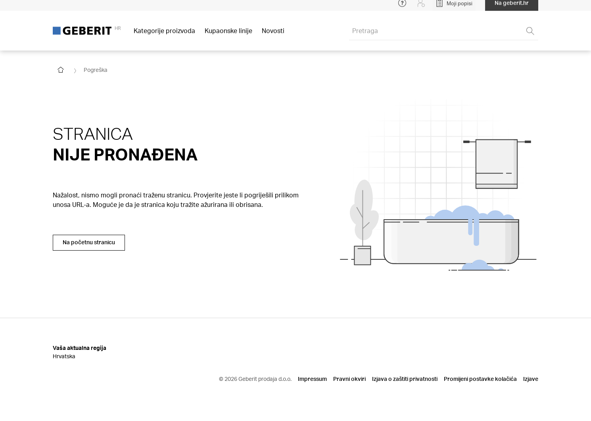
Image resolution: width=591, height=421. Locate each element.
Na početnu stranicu (89, 242)
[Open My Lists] (454, 8)
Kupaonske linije (228, 35)
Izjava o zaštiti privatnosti (404, 378)
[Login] (421, 8)
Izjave (530, 378)
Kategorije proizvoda (164, 35)
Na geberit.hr (512, 7)
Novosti (273, 35)
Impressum (312, 378)
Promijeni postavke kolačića (480, 378)
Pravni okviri (349, 378)
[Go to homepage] (61, 70)
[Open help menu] (402, 8)
